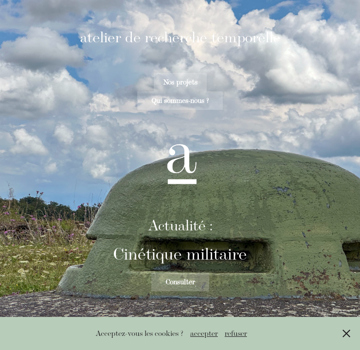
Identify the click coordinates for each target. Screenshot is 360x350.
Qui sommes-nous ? (180, 100)
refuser (236, 333)
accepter (204, 333)
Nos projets (180, 82)
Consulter (180, 282)
